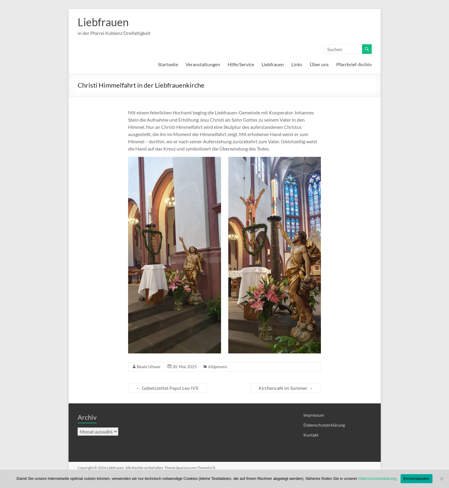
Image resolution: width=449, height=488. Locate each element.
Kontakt (310, 434)
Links (296, 64)
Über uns (319, 64)
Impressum (313, 415)
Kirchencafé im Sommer (286, 388)
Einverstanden (416, 478)
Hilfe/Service (241, 64)
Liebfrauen (103, 22)
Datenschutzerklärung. (378, 478)
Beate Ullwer (149, 366)
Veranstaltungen (203, 64)
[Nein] (441, 479)
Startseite (168, 64)
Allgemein (217, 366)
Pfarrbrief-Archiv (354, 64)
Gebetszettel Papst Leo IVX (167, 388)
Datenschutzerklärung (324, 424)
